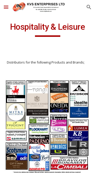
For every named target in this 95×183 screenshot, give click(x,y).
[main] (47, 29)
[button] (6, 7)
